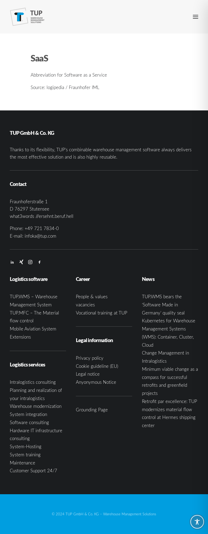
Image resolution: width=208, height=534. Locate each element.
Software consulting (29, 422)
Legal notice (88, 374)
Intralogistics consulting (33, 382)
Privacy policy (89, 358)
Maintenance (22, 463)
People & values (92, 296)
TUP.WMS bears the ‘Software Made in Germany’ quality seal (163, 304)
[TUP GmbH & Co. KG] (27, 16)
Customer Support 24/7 (33, 470)
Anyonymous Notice (96, 382)
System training (25, 454)
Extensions (20, 337)
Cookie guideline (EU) (97, 366)
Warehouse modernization (35, 406)
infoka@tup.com (40, 236)
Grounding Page (92, 410)
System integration (28, 414)
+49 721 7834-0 (42, 228)
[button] (195, 17)
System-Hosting (25, 446)
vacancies (85, 305)
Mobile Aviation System (33, 329)
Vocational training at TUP (101, 313)
